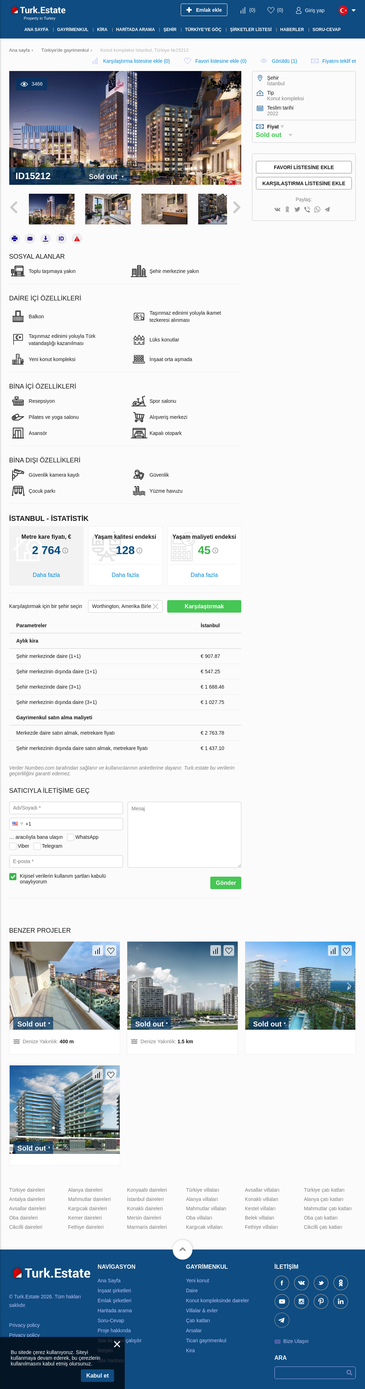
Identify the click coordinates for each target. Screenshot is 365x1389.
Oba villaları (199, 1214)
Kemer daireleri (85, 1214)
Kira (190, 1346)
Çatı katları (198, 1316)
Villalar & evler (202, 1306)
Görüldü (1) (284, 61)
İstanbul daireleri (145, 1195)
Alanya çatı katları (323, 1195)
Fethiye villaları (261, 1223)
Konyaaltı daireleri (147, 1186)
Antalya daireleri (27, 1195)
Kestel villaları (260, 1204)
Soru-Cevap (111, 1316)
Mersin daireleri (144, 1214)
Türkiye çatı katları (324, 1186)
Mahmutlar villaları (206, 1204)
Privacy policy (24, 1321)
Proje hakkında (114, 1326)
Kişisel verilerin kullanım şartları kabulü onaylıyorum (63, 875)
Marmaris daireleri (147, 1223)
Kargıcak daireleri (87, 1204)
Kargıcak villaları (204, 1223)
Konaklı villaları (261, 1195)
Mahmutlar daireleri (89, 1195)
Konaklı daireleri (145, 1204)
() (252, 10)
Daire (192, 1286)
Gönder (226, 879)
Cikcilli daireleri (25, 1223)
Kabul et (97, 1376)
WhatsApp (87, 833)
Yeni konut (197, 1276)
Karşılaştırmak (204, 603)
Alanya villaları (202, 1195)
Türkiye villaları (202, 1186)
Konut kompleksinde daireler (217, 1296)
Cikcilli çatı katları (323, 1223)
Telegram (52, 842)
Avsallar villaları (262, 1186)
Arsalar (194, 1326)
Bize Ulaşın (296, 1337)
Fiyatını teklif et (339, 61)
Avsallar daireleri (27, 1204)
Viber (23, 842)
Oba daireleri (23, 1214)
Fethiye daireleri (86, 1223)
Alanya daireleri (85, 1186)
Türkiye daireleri (27, 1186)
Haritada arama (115, 1306)
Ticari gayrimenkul (206, 1336)
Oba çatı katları (321, 1214)
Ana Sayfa (109, 1276)
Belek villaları (259, 1214)
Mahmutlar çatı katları (328, 1204)
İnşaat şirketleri (114, 1286)
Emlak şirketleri (115, 1296)
